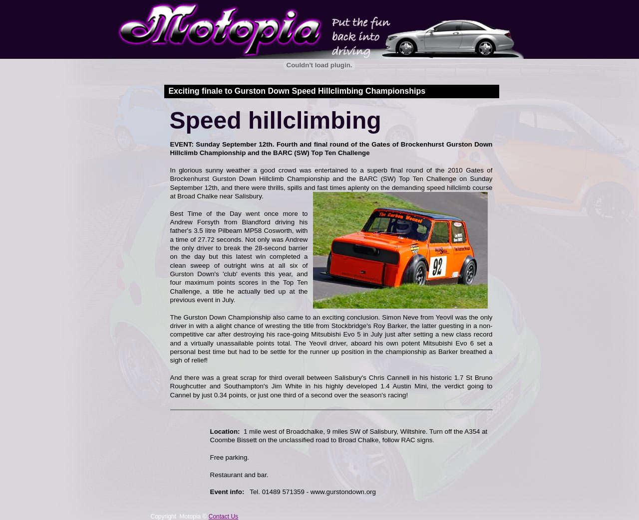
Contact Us (223, 516)
